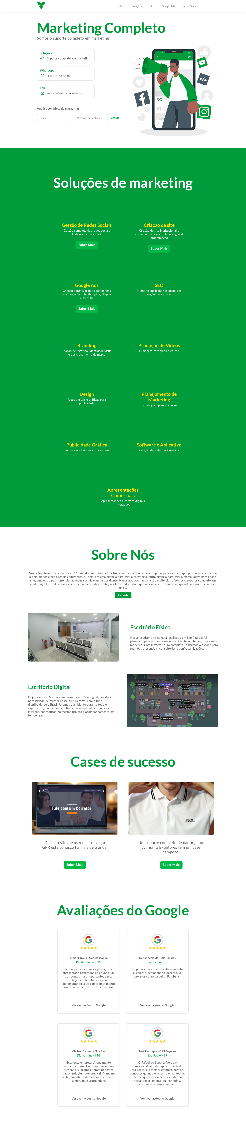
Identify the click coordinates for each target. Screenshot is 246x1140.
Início (121, 6)
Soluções (137, 6)
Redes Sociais (190, 6)
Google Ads (168, 6)
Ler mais (123, 495)
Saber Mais (61, 250)
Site (152, 6)
